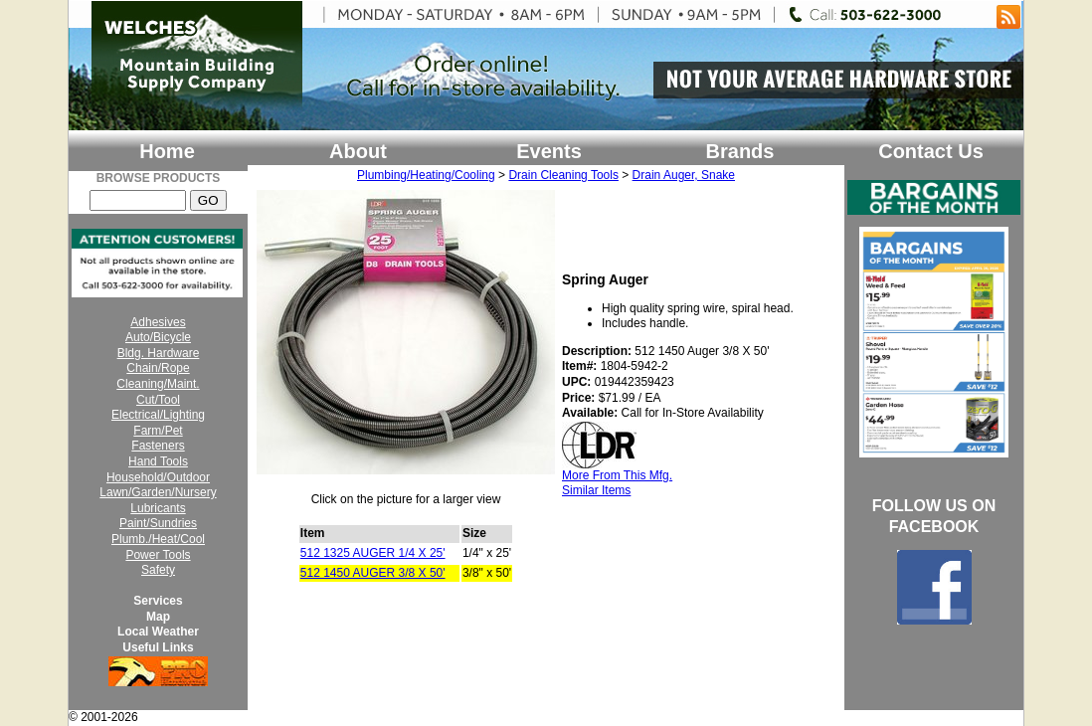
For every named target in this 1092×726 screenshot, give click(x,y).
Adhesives (157, 322)
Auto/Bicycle (158, 337)
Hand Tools (158, 461)
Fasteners (157, 446)
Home (167, 151)
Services (157, 601)
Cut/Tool (158, 400)
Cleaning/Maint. (157, 384)
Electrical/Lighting (158, 415)
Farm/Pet (157, 431)
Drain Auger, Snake (684, 175)
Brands (740, 151)
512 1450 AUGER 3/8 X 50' (373, 573)
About (358, 151)
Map (158, 617)
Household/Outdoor (158, 477)
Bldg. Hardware (158, 353)
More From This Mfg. (617, 475)
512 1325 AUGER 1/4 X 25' (373, 553)
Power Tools (157, 555)
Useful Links (157, 647)
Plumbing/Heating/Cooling (426, 175)
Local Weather (158, 631)
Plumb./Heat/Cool (158, 539)
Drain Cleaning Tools (563, 175)
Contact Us (931, 151)
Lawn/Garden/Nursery (157, 492)
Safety (158, 570)
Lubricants (157, 508)
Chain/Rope (157, 368)
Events (549, 151)
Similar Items (596, 490)
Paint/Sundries (158, 523)
